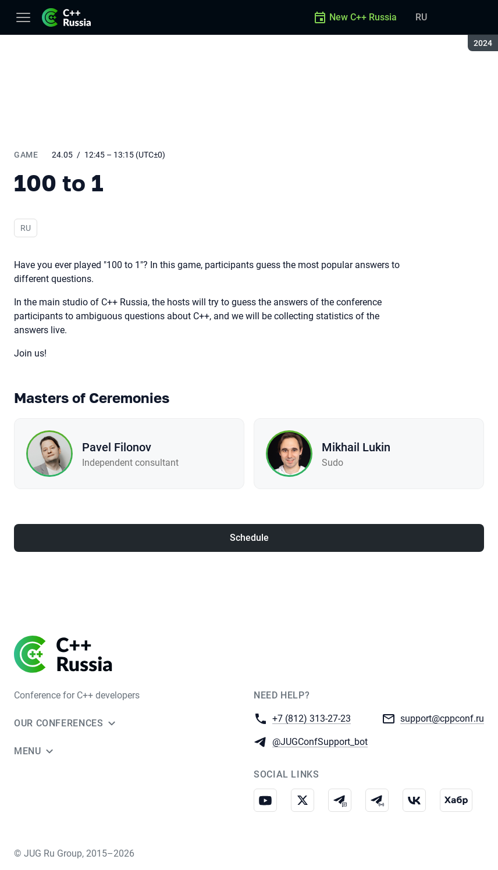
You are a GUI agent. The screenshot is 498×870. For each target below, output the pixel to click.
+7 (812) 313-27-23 (311, 718)
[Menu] (23, 17)
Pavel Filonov (116, 447)
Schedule (249, 537)
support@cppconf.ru (442, 718)
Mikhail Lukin (356, 447)
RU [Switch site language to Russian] (421, 17)
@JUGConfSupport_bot (320, 741)
